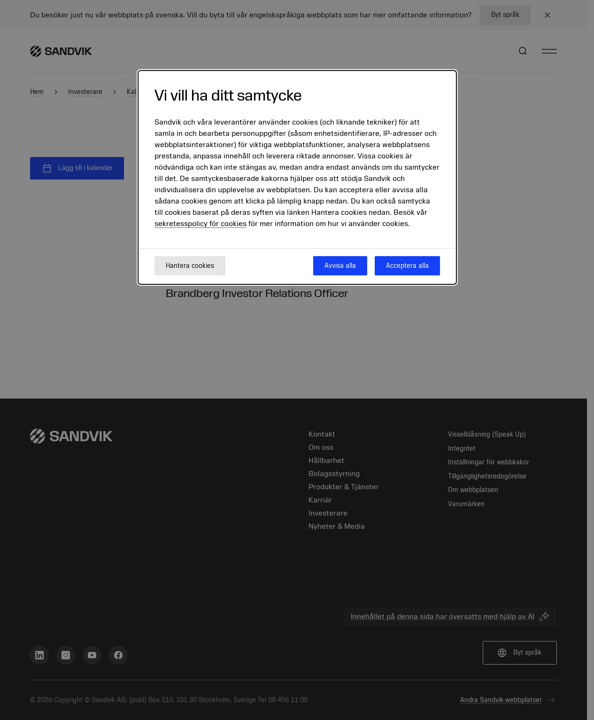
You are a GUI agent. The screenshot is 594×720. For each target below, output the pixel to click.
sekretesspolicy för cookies (200, 223)
